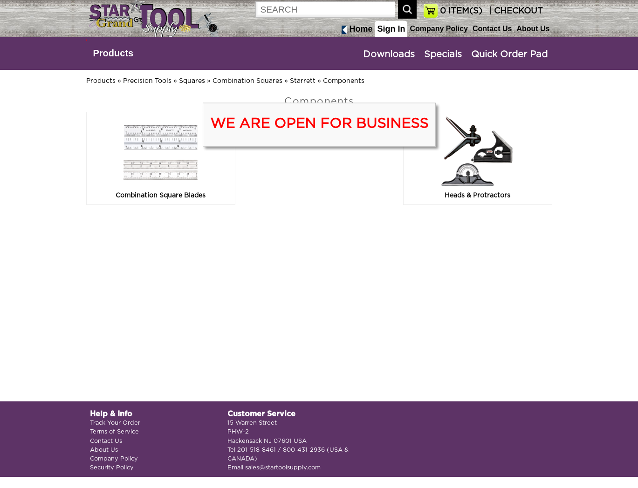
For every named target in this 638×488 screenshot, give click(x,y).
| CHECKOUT (515, 11)
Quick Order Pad (509, 54)
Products (113, 53)
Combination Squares (247, 81)
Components (343, 81)
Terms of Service (114, 432)
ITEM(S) (461, 11)
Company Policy (438, 29)
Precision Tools (147, 81)
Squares (192, 81)
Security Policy (112, 468)
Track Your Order (115, 423)
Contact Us (492, 29)
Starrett (303, 81)
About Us (532, 29)
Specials (443, 54)
